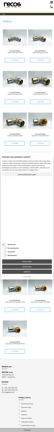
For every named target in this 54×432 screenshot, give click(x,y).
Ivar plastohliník (15, 51)
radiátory (25, 383)
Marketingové (12, 255)
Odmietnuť (27, 272)
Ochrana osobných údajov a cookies (27, 174)
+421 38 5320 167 (9, 389)
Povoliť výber (27, 267)
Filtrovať (27, 430)
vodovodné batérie (28, 391)
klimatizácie (26, 401)
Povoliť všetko (27, 261)
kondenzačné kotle (28, 373)
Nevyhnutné (12, 244)
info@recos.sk (9, 396)
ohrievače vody (27, 376)
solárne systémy (27, 387)
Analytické (11, 251)
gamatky (25, 380)
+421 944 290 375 (9, 393)
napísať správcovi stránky (40, 427)
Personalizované (13, 248)
